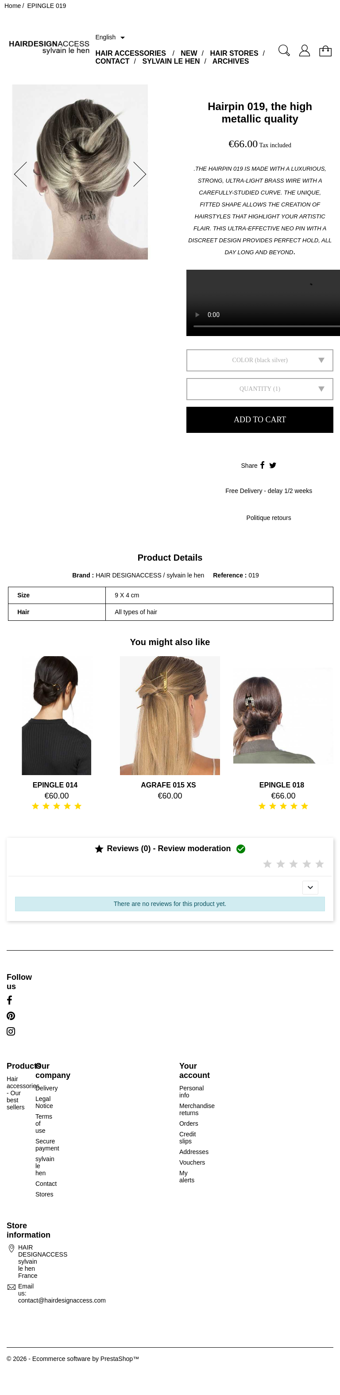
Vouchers (192, 1162)
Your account (194, 1071)
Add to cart (260, 419)
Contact (46, 1183)
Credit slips (187, 1138)
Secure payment (47, 1145)
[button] (18, 174)
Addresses (194, 1151)
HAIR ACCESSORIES (130, 53)
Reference (229, 575)
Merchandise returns (197, 1109)
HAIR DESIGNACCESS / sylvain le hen (150, 575)
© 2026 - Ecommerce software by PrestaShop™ (73, 1358)
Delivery (46, 1088)
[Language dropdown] (111, 37)
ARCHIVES (230, 61)
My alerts (186, 1177)
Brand (81, 575)
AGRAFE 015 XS (168, 785)
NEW (189, 53)
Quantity (255, 389)
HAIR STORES (234, 53)
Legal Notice (44, 1102)
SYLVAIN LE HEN (171, 61)
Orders (188, 1123)
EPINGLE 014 (55, 785)
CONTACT (112, 61)
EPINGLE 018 (281, 785)
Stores (44, 1194)
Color (242, 360)
